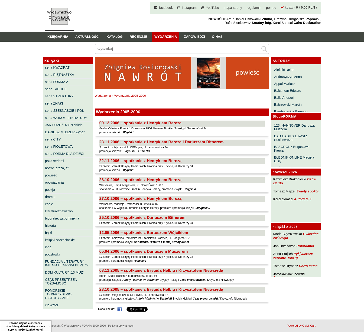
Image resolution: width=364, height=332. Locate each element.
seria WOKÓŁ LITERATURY (66, 118)
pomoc (271, 8)
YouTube (212, 8)
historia (50, 225)
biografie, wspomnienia (62, 218)
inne (48, 247)
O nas (217, 36)
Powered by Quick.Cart (301, 325)
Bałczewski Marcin (288, 104)
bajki (48, 233)
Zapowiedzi (194, 36)
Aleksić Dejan (284, 70)
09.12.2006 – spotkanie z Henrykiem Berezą (140, 123)
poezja (50, 190)
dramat (50, 197)
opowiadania (54, 182)
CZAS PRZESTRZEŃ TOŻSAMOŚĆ (61, 281)
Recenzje (138, 36)
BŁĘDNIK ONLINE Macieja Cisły (294, 159)
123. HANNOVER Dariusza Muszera (294, 127)
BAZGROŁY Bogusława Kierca (292, 148)
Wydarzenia (165, 36)
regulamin (254, 8)
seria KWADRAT (57, 67)
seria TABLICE (56, 89)
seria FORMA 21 (57, 82)
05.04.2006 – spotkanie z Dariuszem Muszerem (143, 251)
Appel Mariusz (284, 84)
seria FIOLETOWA (59, 146)
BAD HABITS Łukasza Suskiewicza (290, 138)
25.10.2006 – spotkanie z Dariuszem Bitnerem (142, 217)
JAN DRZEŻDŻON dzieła (64, 125)
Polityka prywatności (120, 325)
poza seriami (54, 161)
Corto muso (308, 266)
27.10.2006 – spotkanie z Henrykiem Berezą (140, 198)
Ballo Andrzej (284, 97)
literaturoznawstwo (59, 211)
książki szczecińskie (60, 240)
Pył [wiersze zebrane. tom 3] (293, 256)
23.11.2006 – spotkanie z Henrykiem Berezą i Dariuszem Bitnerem (161, 142)
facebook (165, 8)
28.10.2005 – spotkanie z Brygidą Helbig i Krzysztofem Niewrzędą (161, 289)
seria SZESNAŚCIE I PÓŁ (64, 110)
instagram (189, 8)
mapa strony (233, 8)
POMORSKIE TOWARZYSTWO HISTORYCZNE (58, 294)
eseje (49, 204)
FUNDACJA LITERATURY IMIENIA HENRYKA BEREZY (66, 263)
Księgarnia (57, 36)
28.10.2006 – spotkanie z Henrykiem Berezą (140, 179)
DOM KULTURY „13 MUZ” (64, 272)
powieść (51, 175)
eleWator (51, 305)
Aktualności (87, 36)
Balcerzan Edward (287, 91)
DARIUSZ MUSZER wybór (64, 132)
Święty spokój (307, 191)
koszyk (290, 7)
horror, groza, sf (56, 168)
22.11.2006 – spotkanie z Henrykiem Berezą (140, 160)
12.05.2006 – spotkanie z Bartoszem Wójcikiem (143, 232)
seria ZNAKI (54, 103)
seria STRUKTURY (59, 96)
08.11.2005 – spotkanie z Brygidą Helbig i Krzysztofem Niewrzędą (161, 270)
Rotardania (305, 246)
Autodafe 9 (302, 199)
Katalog (115, 36)
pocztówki (52, 254)
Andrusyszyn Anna (288, 77)
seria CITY (53, 139)
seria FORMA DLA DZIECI (64, 154)
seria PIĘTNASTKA (59, 75)
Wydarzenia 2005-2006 (130, 95)
